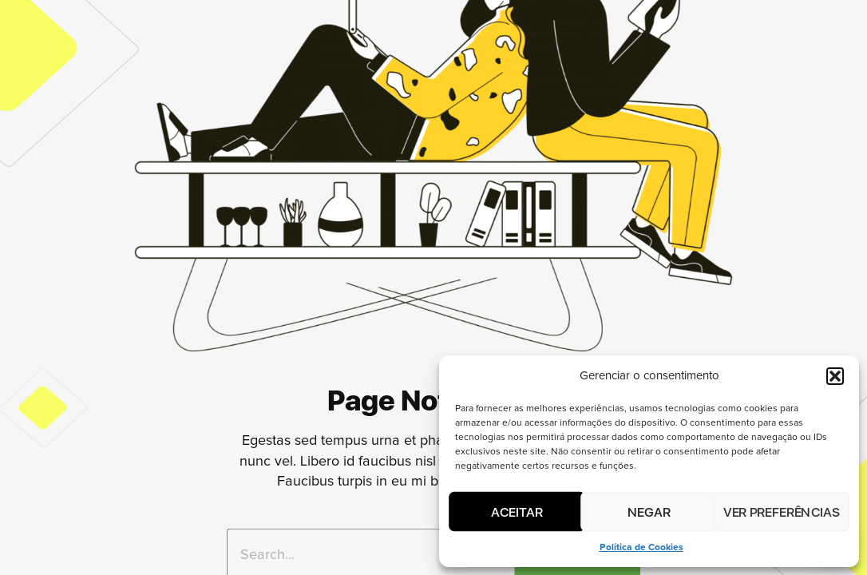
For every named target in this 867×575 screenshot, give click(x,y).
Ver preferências (780, 511)
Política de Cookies (641, 548)
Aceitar (517, 511)
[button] (835, 376)
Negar (649, 511)
